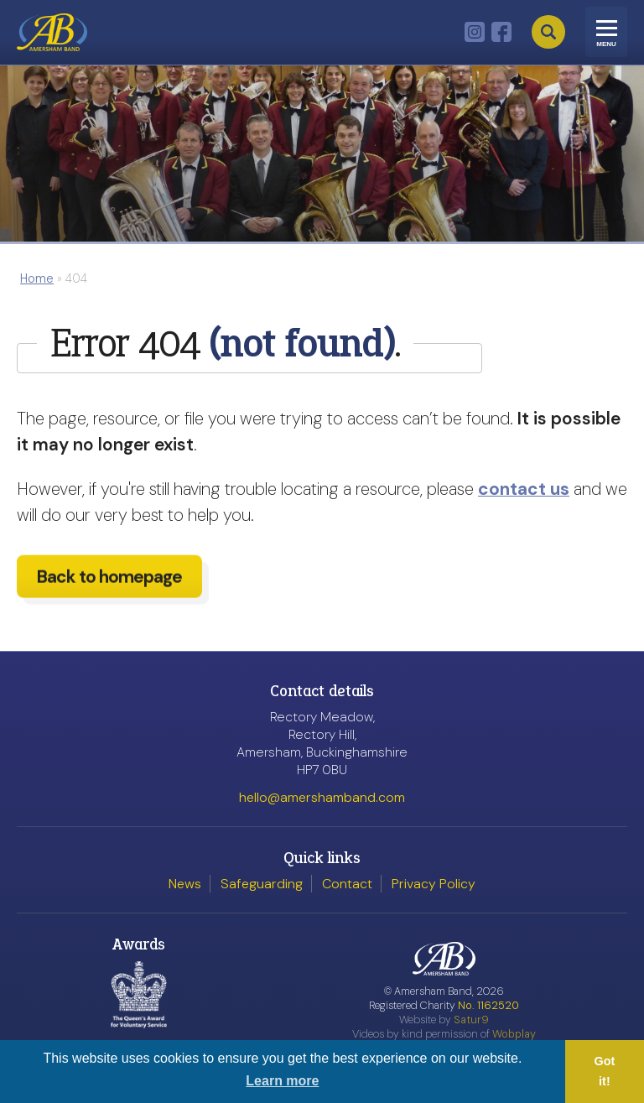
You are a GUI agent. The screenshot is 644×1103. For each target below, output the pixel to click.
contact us (523, 488)
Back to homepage (109, 590)
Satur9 (471, 1019)
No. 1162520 (488, 1005)
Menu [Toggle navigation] (606, 44)
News (185, 883)
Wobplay (514, 1034)
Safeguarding (262, 883)
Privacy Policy (433, 883)
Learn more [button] (282, 1081)
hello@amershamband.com (322, 797)
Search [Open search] (548, 32)
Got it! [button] (605, 1071)
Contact (347, 883)
